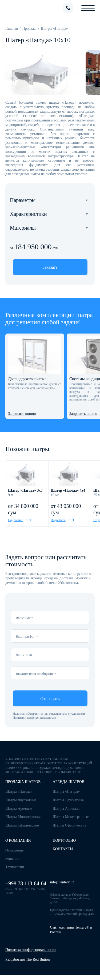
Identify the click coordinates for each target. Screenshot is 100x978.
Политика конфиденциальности (30, 950)
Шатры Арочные (18, 809)
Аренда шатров (69, 782)
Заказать (50, 267)
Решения (12, 859)
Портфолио (64, 840)
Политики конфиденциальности (34, 717)
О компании (18, 840)
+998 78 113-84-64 (25, 883)
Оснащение (14, 850)
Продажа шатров (23, 782)
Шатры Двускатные (21, 800)
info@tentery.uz (62, 882)
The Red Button (38, 960)
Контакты (63, 849)
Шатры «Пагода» (19, 792)
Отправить (50, 698)
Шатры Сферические (22, 825)
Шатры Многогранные (23, 817)
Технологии (14, 867)
